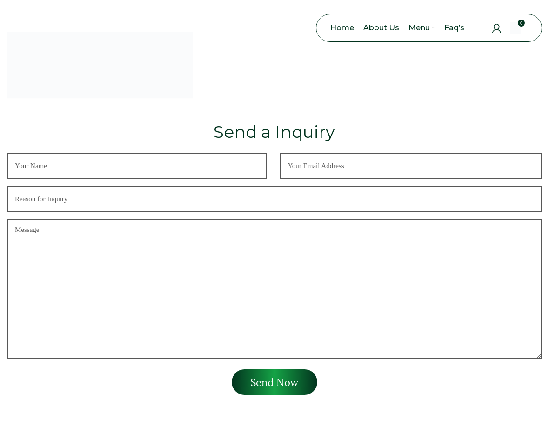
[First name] (137, 168)
